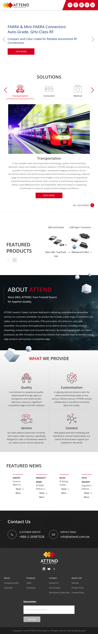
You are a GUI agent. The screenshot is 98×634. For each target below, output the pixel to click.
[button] (92, 90)
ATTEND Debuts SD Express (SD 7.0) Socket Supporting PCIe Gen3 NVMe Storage (41, 487)
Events (16, 477)
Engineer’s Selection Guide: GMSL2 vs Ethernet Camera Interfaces (87, 487)
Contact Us (53, 583)
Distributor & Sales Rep (59, 592)
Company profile (11, 583)
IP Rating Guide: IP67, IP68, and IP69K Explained (64, 483)
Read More (49, 195)
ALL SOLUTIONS (81, 205)
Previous (4, 39)
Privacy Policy (78, 587)
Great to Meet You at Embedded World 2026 (18, 483)
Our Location (54, 587)
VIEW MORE (21, 51)
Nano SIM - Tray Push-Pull (55, 254)
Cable (28, 583)
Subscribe (32, 619)
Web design (72, 630)
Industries (8, 587)
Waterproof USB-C (80, 252)
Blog (62, 477)
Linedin (44, 569)
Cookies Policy (78, 592)
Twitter (54, 569)
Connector (30, 587)
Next (93, 39)
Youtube (49, 569)
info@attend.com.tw (74, 537)
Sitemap (75, 583)
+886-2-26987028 (31, 537)
